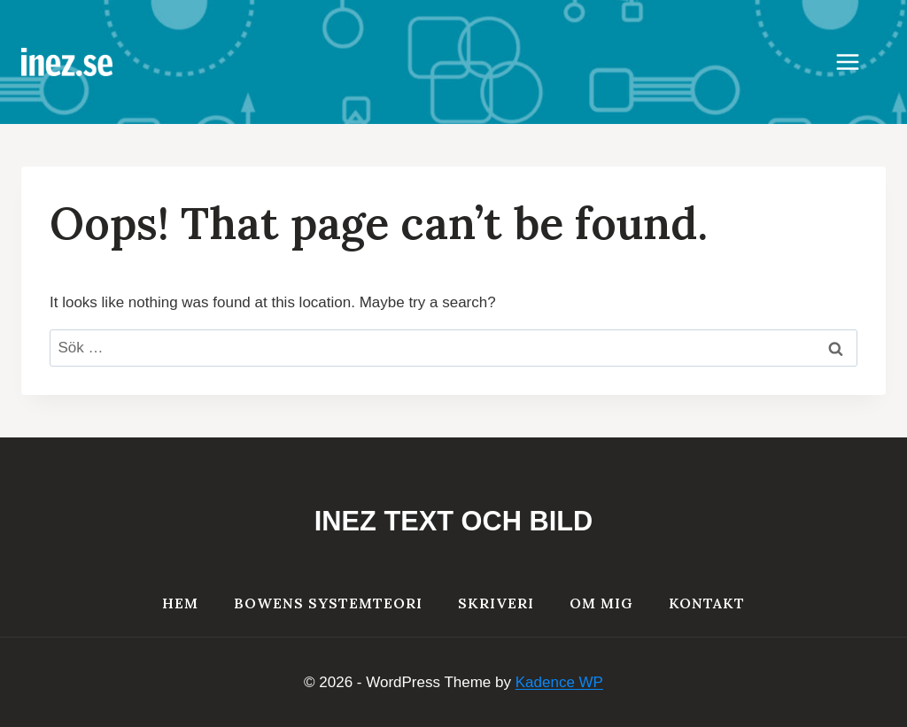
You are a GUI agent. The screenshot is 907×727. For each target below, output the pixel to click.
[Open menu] (856, 61)
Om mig (601, 603)
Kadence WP (559, 682)
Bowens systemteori (328, 603)
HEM (180, 603)
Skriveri (496, 603)
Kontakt (707, 603)
